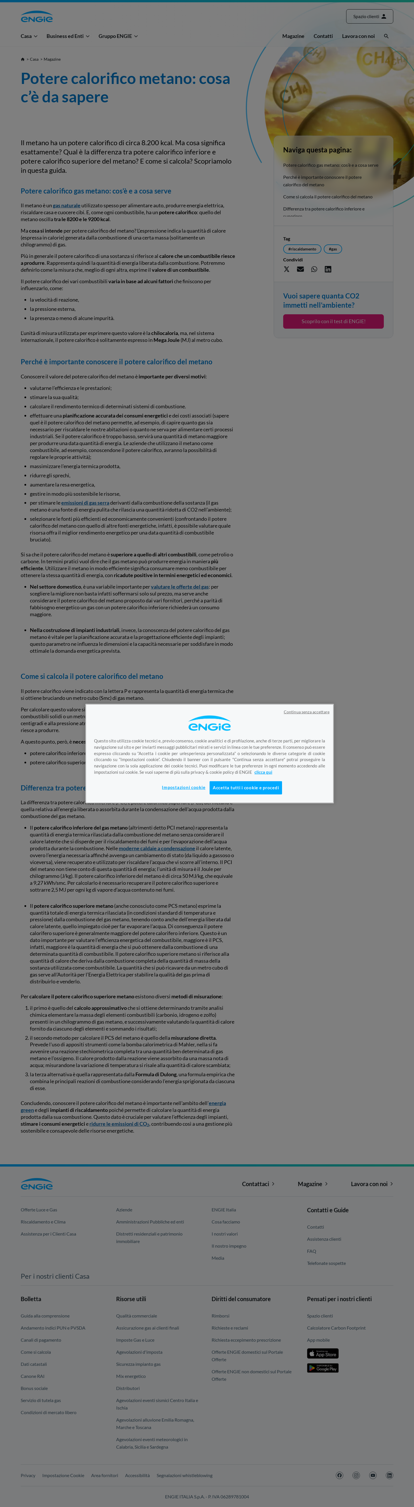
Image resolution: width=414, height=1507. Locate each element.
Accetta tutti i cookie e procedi (246, 787)
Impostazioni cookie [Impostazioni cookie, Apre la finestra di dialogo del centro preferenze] (183, 787)
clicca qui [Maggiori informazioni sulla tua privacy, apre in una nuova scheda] (263, 772)
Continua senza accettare (306, 711)
